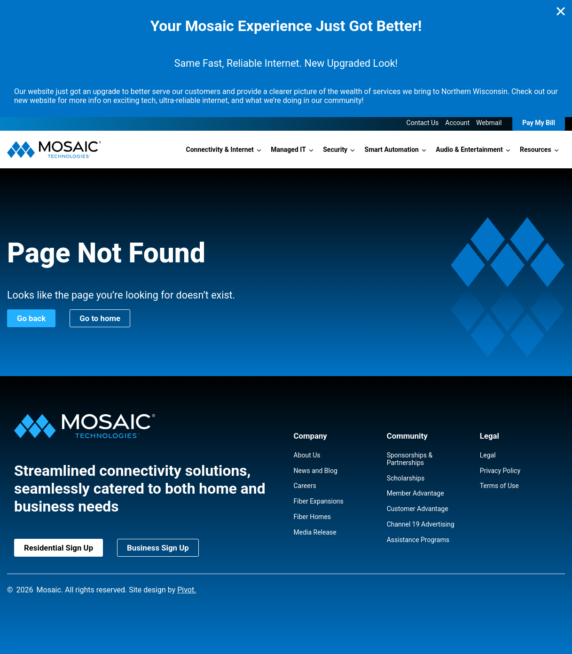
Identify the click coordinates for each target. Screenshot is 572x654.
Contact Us (423, 122)
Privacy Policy (500, 470)
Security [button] (335, 149)
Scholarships (406, 478)
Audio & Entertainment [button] (469, 149)
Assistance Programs (418, 540)
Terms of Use (499, 485)
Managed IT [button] (288, 149)
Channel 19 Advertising (420, 524)
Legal (488, 455)
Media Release (315, 532)
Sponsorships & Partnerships (409, 458)
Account (457, 122)
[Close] (561, 11)
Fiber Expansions (319, 501)
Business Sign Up (158, 547)
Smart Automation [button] (392, 149)
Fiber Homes (312, 516)
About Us (307, 455)
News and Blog (315, 470)
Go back (31, 318)
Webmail (488, 122)
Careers (305, 485)
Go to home (99, 318)
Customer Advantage (417, 508)
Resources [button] (535, 149)
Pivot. (186, 589)
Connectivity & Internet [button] (220, 149)
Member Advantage (415, 493)
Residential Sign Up (58, 547)
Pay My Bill (538, 122)
